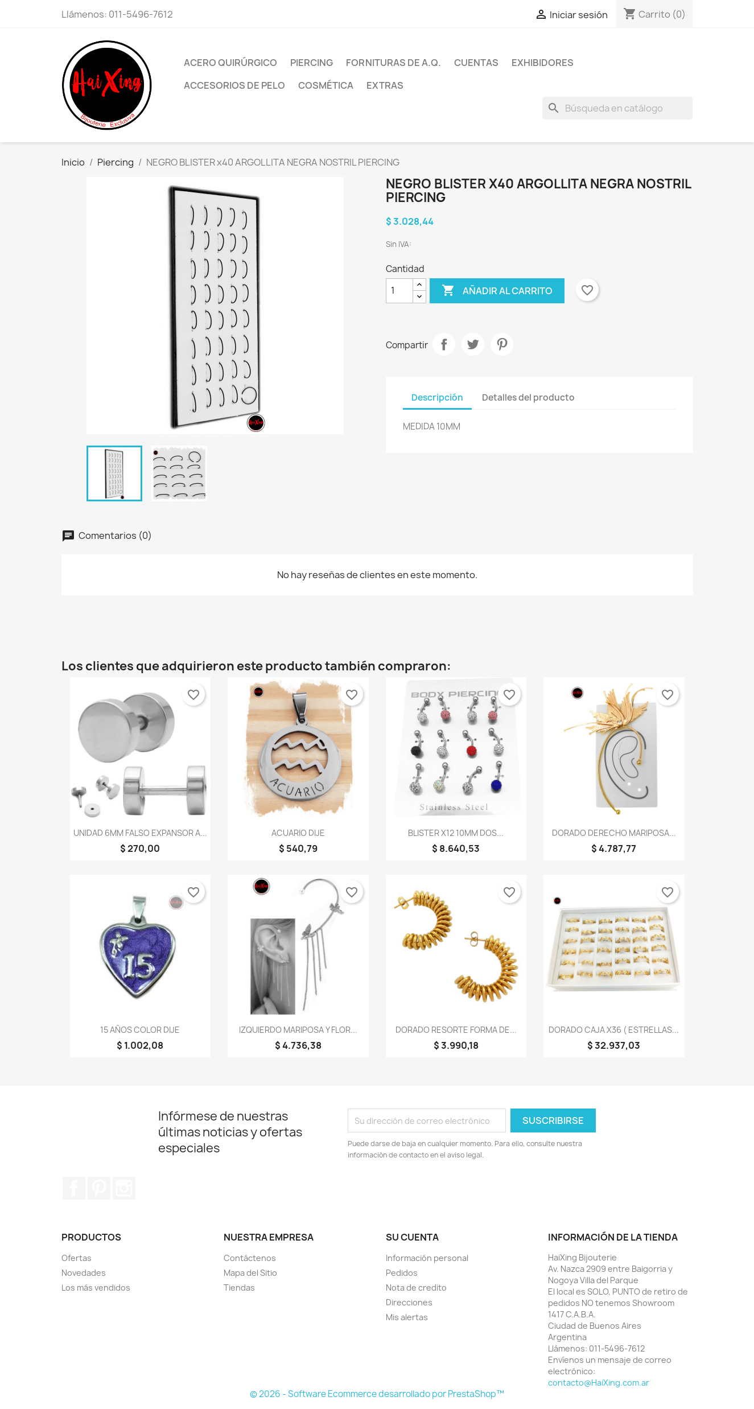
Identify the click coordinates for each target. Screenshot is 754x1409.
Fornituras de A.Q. (393, 62)
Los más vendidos (95, 1287)
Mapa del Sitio (250, 1272)
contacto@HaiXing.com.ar (598, 1382)
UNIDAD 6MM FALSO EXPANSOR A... (140, 832)
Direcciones (409, 1302)
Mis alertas (407, 1317)
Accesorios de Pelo (234, 85)
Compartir (443, 344)
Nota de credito (416, 1287)
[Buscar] (617, 108)
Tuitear (473, 344)
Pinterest (502, 344)
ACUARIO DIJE (298, 832)
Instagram (124, 1188)
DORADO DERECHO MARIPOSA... (614, 832)
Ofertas (76, 1258)
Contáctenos (250, 1258)
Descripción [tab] (437, 397)
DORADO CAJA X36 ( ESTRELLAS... (614, 1029)
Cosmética (325, 85)
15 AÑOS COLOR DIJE (140, 1029)
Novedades (83, 1272)
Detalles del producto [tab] (528, 397)
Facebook (74, 1188)
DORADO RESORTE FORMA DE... (456, 1029)
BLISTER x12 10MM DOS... (456, 832)
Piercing (311, 62)
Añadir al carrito (497, 290)
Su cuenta (412, 1237)
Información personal (427, 1258)
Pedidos (402, 1272)
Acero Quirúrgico (230, 62)
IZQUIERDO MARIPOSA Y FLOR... (298, 1029)
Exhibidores (543, 62)
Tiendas (239, 1287)
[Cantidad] (399, 290)
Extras (384, 85)
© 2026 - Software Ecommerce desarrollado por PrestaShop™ (377, 1394)
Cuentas (476, 62)
